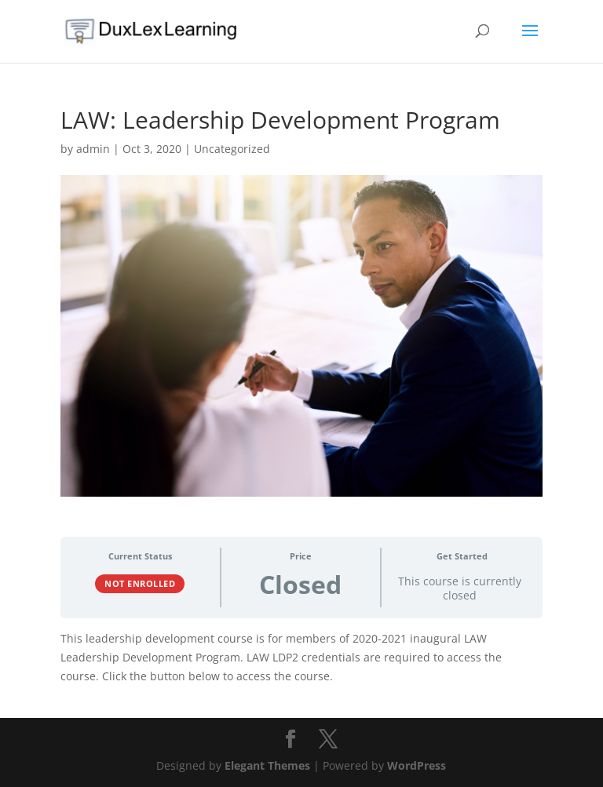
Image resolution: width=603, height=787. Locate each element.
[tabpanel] (301, 657)
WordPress (416, 765)
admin (93, 148)
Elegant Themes (267, 765)
